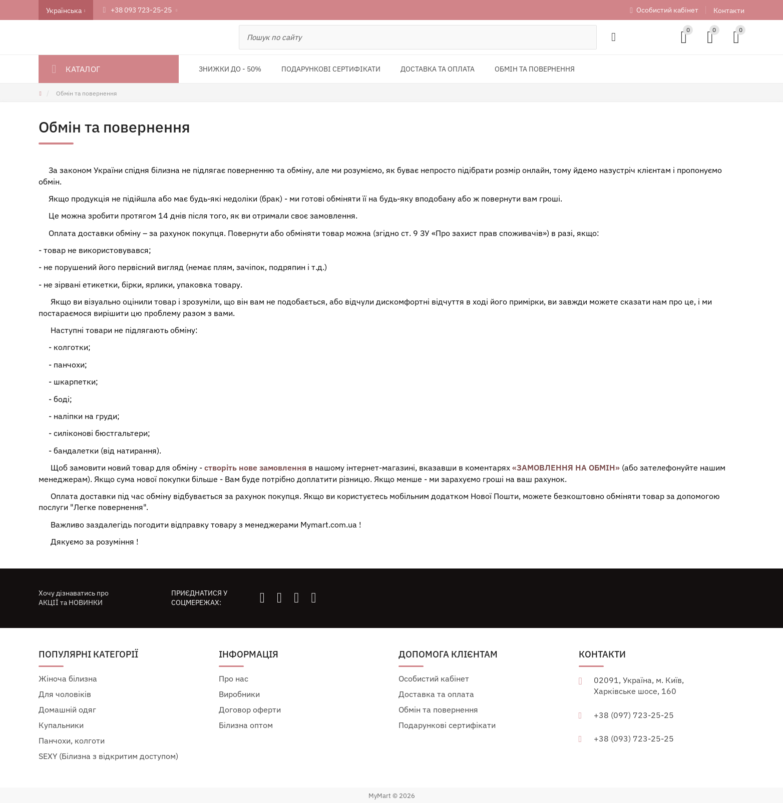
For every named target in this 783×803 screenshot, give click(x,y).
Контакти (728, 10)
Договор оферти (250, 709)
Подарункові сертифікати (447, 725)
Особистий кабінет (667, 10)
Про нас (233, 679)
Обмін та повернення (438, 709)
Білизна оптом (246, 725)
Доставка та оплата (436, 694)
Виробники (239, 694)
